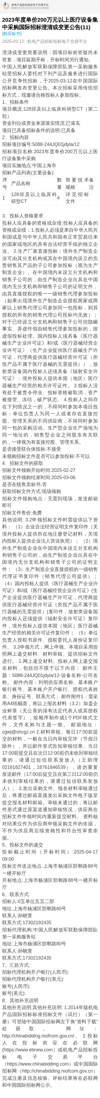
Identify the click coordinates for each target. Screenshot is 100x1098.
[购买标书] (12, 33)
